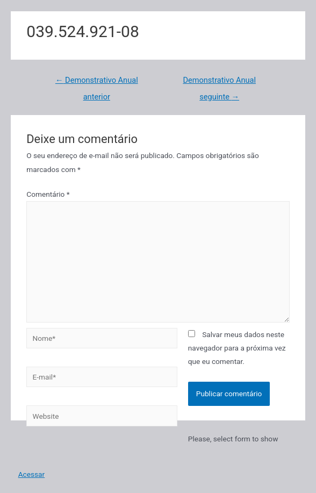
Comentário (47, 194)
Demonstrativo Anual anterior (96, 82)
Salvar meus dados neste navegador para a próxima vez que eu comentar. (237, 348)
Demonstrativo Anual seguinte (219, 82)
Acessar (31, 474)
